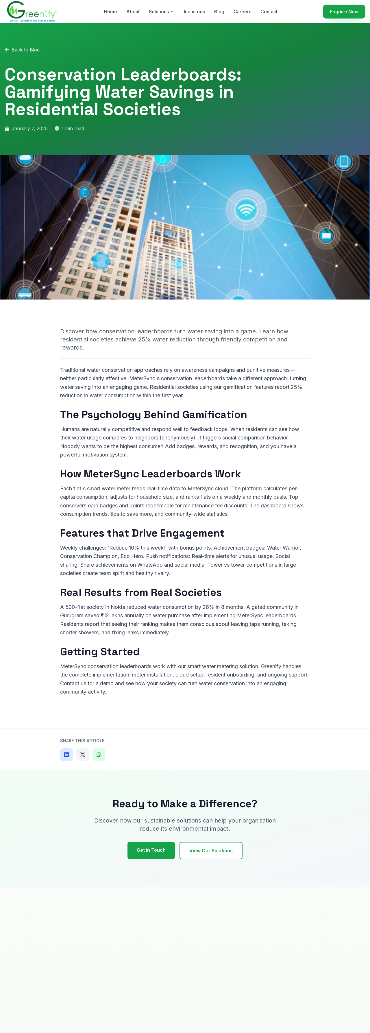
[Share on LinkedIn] (66, 754)
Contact (269, 11)
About (133, 11)
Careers (242, 11)
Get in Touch (151, 850)
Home (110, 11)
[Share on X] (82, 754)
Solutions (162, 11)
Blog (219, 11)
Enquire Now (344, 11)
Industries (194, 11)
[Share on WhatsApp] (98, 754)
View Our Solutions (211, 850)
